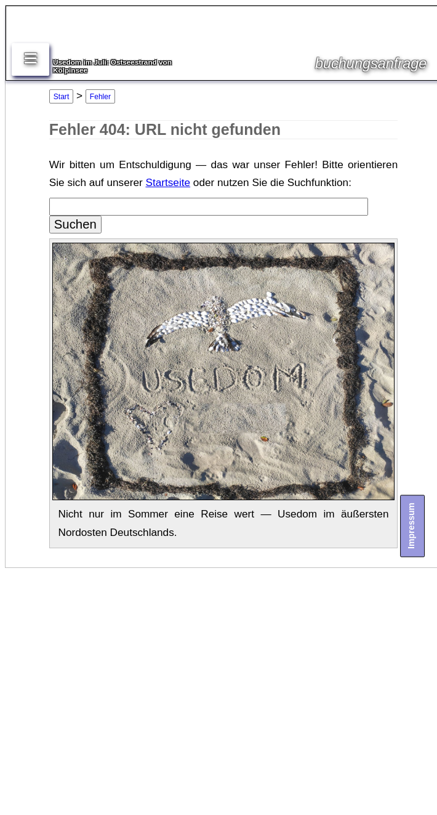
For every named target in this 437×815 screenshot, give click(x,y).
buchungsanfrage (371, 63)
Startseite (167, 182)
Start (61, 96)
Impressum (411, 526)
